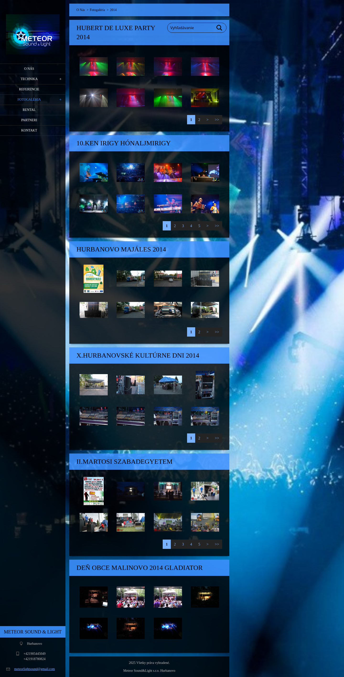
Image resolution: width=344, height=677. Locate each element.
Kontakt (29, 130)
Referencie (29, 89)
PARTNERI (29, 120)
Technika (29, 79)
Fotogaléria (29, 99)
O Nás (29, 69)
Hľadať (219, 27)
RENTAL (29, 110)
